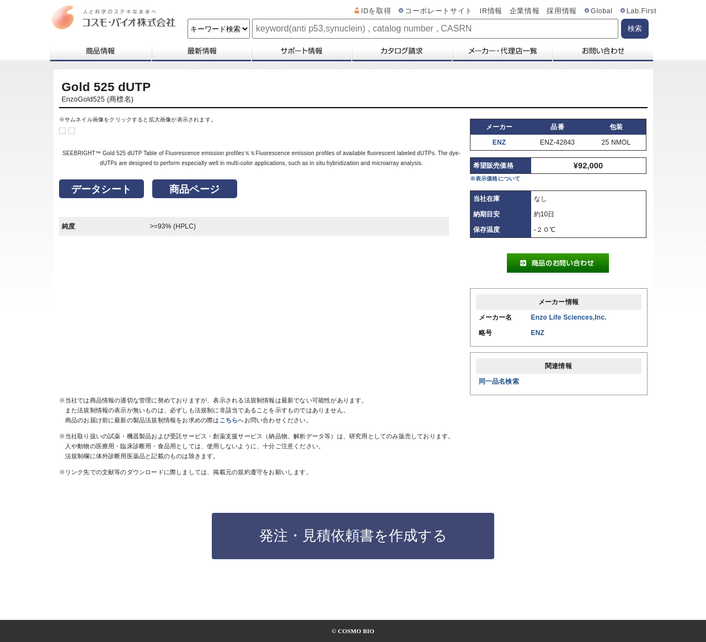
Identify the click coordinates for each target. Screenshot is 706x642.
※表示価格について (495, 179)
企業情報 (525, 11)
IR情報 (491, 11)
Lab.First (641, 11)
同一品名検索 (499, 381)
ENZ (499, 142)
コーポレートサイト (439, 11)
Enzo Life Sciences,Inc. (569, 317)
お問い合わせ (602, 50)
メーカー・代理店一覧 (502, 50)
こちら (229, 420)
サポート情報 (301, 50)
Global (602, 11)
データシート (101, 189)
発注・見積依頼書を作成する (353, 535)
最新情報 (201, 50)
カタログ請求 (401, 50)
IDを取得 (376, 11)
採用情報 (562, 11)
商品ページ (194, 189)
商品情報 (100, 50)
